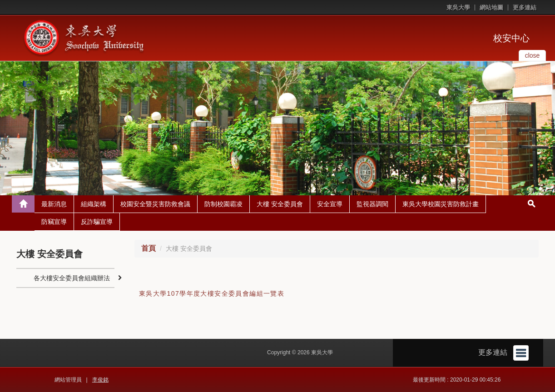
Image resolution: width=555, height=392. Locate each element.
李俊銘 (100, 380)
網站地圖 (491, 7)
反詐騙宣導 (97, 221)
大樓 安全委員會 (280, 204)
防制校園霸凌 (223, 204)
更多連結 (524, 7)
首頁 (148, 248)
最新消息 (54, 204)
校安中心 (511, 38)
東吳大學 (458, 7)
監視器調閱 (372, 204)
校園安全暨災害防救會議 (155, 204)
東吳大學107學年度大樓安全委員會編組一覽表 (211, 293)
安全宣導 (329, 204)
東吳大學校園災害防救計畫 (440, 204)
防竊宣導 (54, 221)
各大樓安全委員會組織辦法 (72, 278)
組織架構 (93, 204)
